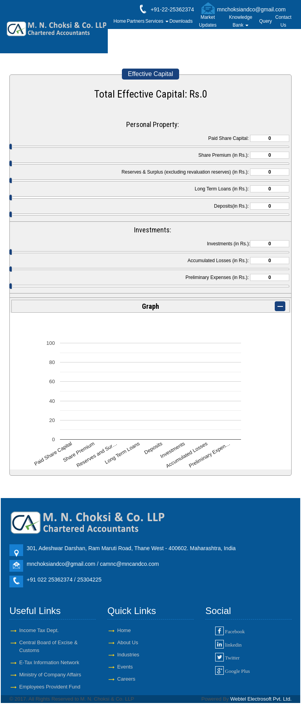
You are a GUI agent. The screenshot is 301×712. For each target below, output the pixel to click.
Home (119, 21)
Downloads (180, 21)
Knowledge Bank (240, 21)
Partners (135, 21)
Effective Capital (150, 74)
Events (125, 667)
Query (265, 21)
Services (157, 21)
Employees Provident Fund (49, 687)
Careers (126, 679)
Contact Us (283, 21)
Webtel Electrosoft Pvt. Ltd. (261, 699)
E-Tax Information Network (49, 662)
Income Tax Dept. (39, 630)
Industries (128, 655)
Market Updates (208, 21)
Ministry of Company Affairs (50, 675)
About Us (127, 642)
